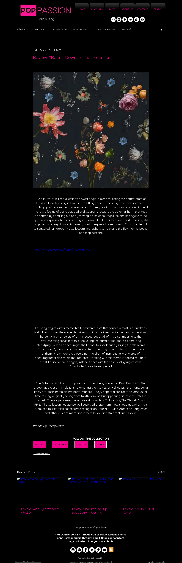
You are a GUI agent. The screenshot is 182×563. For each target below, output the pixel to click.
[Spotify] (118, 19)
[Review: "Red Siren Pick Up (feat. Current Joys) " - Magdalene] (91, 490)
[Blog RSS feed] (111, 549)
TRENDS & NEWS (59, 29)
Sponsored (125, 29)
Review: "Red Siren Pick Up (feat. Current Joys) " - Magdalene (89, 510)
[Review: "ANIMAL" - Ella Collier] (142, 490)
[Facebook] (124, 19)
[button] (160, 29)
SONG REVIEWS (38, 29)
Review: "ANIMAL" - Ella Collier (138, 510)
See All (161, 471)
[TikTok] (136, 19)
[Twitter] (130, 19)
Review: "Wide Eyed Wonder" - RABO (40, 510)
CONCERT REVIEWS (81, 29)
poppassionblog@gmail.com (91, 527)
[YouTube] (142, 19)
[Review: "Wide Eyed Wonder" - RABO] (40, 490)
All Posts (21, 29)
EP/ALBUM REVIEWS (106, 29)
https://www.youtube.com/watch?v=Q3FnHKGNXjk (62, 249)
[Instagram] (113, 19)
